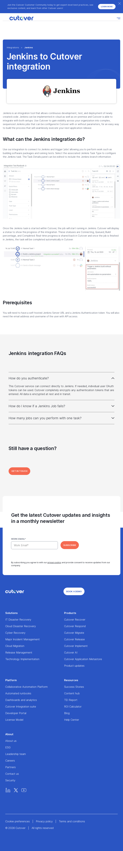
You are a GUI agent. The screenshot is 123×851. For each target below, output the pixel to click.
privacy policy (54, 562)
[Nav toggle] (118, 18)
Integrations (13, 47)
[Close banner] (119, 3)
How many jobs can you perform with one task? (45, 418)
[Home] (18, 18)
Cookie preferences (17, 821)
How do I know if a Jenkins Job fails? (37, 406)
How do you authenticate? (29, 378)
